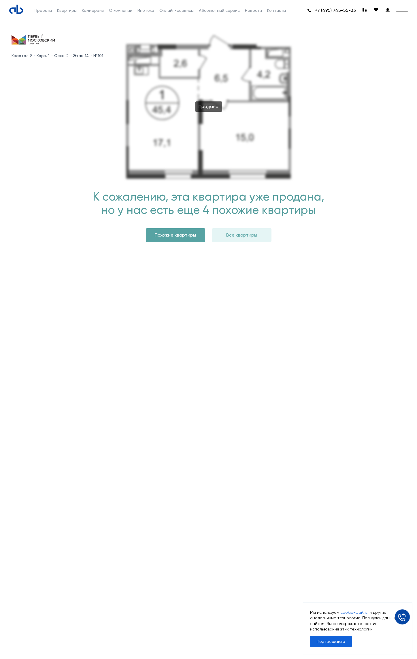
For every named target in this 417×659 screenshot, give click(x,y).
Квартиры (67, 10)
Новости (253, 10)
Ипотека (145, 10)
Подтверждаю (331, 641)
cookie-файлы (354, 612)
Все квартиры (241, 235)
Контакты (276, 10)
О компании (120, 10)
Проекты (43, 10)
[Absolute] (16, 9)
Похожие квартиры (175, 235)
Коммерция (93, 10)
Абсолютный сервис (219, 10)
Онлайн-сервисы (176, 10)
